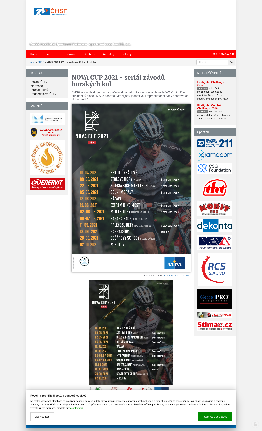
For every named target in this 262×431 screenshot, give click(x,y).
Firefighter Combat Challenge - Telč (209, 107)
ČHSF (41, 62)
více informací (75, 420)
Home (32, 62)
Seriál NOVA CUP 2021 (177, 275)
